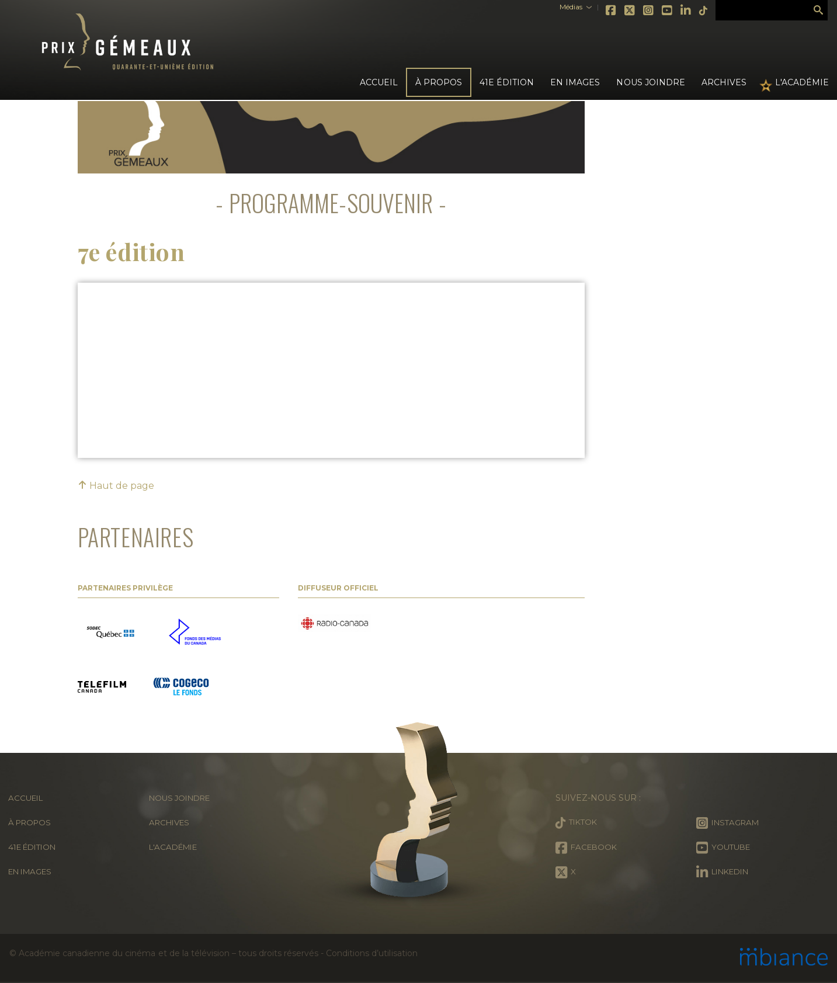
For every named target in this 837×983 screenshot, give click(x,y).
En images (575, 82)
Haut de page (116, 485)
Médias (554, 6)
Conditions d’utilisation (371, 953)
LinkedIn (670, 10)
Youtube (651, 10)
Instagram (632, 10)
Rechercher (818, 10)
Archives (723, 82)
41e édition (35, 847)
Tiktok (687, 10)
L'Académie (802, 82)
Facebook (595, 10)
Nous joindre (650, 82)
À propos (31, 822)
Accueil (379, 82)
